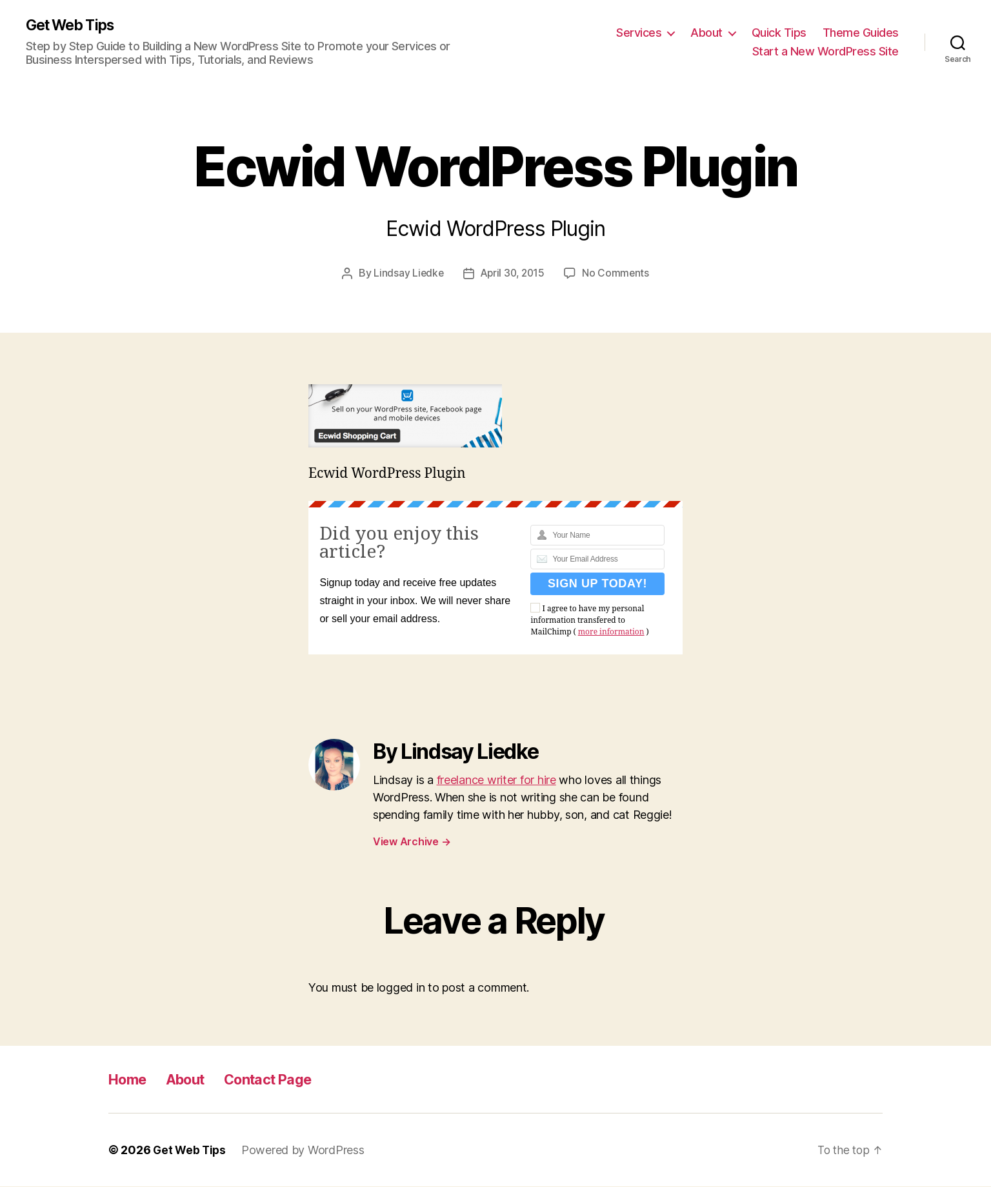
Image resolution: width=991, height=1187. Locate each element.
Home (130, 1079)
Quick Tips (779, 32)
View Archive (411, 842)
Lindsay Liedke (406, 274)
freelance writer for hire (496, 780)
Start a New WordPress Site (825, 52)
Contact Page (284, 1079)
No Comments (618, 274)
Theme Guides (861, 32)
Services (638, 32)
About (706, 32)
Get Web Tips (74, 26)
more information (611, 633)
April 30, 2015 (512, 274)
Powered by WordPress (305, 1150)
